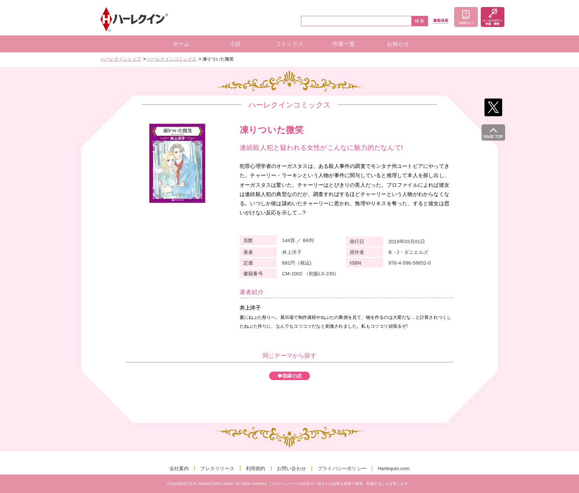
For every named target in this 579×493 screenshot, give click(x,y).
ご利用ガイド (466, 17)
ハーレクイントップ (120, 59)
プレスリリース (217, 468)
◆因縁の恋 (289, 376)
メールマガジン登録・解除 (492, 17)
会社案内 (179, 468)
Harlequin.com (394, 468)
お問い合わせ (291, 468)
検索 (420, 21)
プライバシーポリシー (342, 468)
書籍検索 (440, 21)
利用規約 (255, 468)
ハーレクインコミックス (171, 59)
